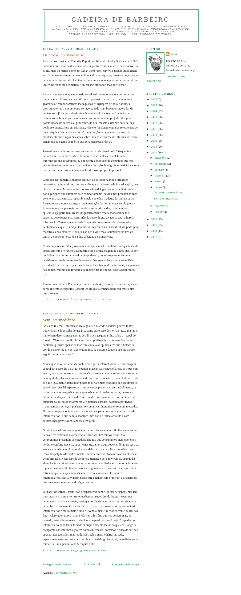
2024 (154, 111)
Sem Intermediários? (60, 319)
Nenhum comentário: (100, 299)
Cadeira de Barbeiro (121, 19)
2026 (154, 99)
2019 (154, 140)
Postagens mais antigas (125, 564)
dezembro (161, 157)
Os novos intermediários (63, 55)
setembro (160, 175)
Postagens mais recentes (57, 564)
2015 (154, 225)
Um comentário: (96, 550)
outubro (160, 169)
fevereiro (160, 205)
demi (173, 54)
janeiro (159, 211)
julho (158, 187)
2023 (154, 117)
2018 (154, 146)
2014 (154, 231)
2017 (154, 152)
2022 (154, 123)
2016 (154, 219)
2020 (154, 135)
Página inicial (92, 564)
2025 (154, 105)
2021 (154, 129)
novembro (161, 163)
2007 (154, 237)
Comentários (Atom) (65, 572)
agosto (159, 181)
